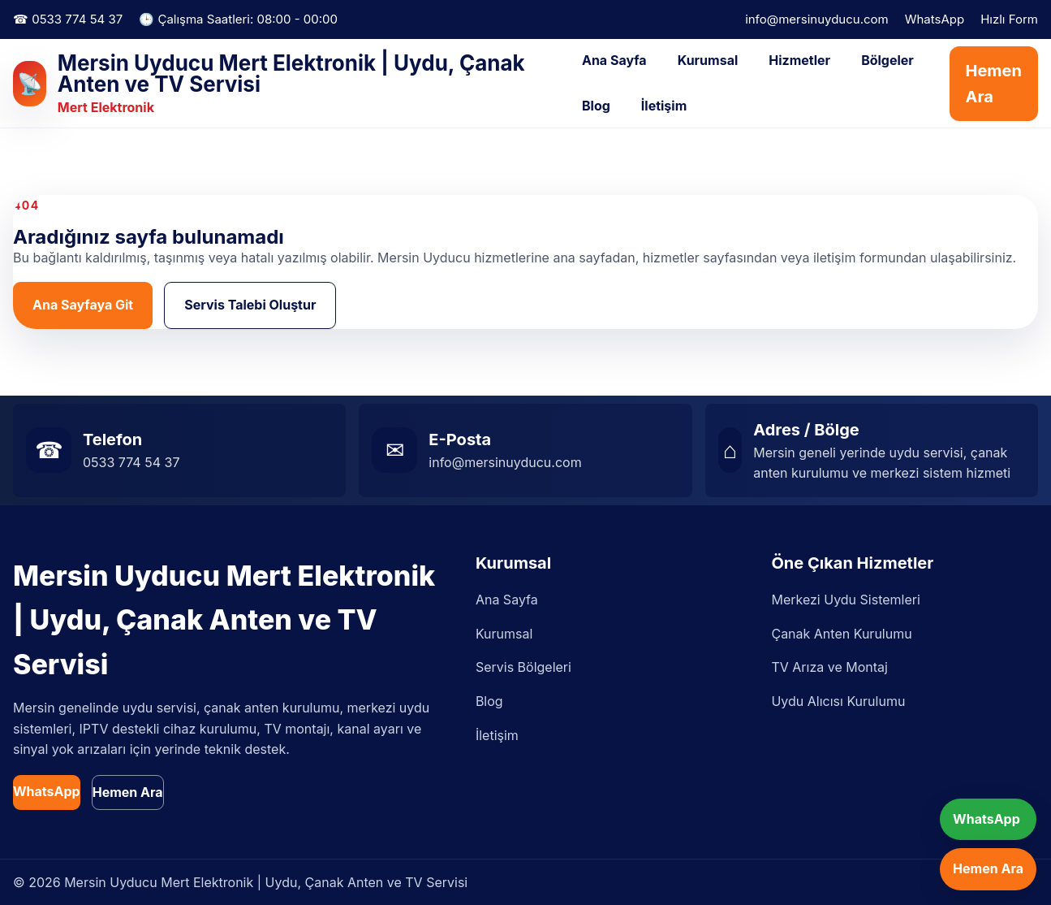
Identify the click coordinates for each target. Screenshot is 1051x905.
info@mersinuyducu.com (817, 19)
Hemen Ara (994, 83)
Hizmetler (799, 60)
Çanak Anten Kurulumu (841, 634)
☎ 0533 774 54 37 (68, 19)
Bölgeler (887, 60)
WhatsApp (934, 19)
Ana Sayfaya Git (82, 305)
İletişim (664, 105)
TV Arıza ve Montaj (829, 667)
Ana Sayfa (614, 60)
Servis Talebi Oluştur (250, 305)
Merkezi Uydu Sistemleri (845, 599)
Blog (596, 105)
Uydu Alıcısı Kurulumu (838, 701)
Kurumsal (708, 60)
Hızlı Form (1009, 19)
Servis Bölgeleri (523, 667)
